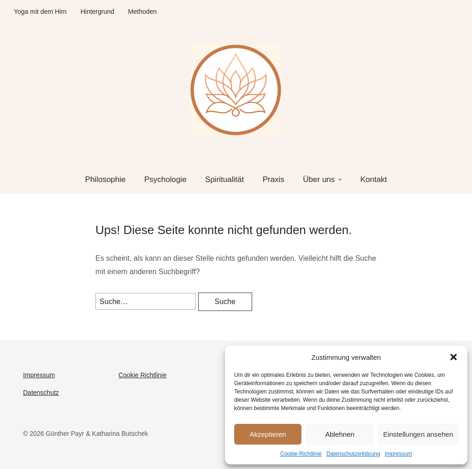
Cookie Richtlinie (142, 375)
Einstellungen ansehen (418, 434)
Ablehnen (339, 434)
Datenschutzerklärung (353, 454)
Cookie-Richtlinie (301, 454)
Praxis (273, 179)
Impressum (398, 454)
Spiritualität (224, 179)
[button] (453, 357)
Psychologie (165, 179)
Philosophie (105, 179)
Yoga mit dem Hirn (40, 11)
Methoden (142, 11)
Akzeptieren (267, 434)
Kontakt (373, 179)
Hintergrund (97, 11)
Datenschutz (41, 392)
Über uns (319, 179)
